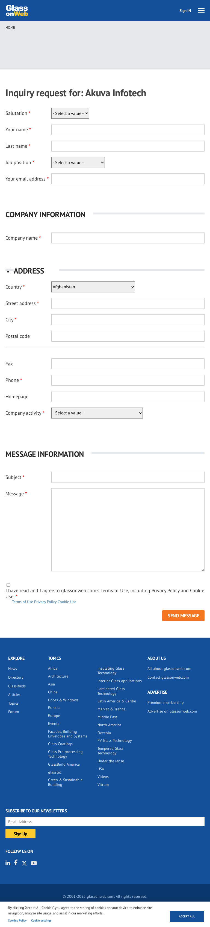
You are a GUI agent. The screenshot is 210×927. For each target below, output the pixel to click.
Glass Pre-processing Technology (65, 754)
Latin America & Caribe (116, 701)
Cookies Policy (17, 920)
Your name (16, 129)
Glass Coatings (60, 743)
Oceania (104, 732)
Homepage (16, 396)
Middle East (107, 716)
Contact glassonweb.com (168, 677)
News (12, 668)
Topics (13, 703)
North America (109, 724)
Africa (52, 668)
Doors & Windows (63, 700)
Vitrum (103, 784)
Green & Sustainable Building (65, 782)
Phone (12, 380)
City (9, 319)
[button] (105, 270)
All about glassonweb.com (169, 668)
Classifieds (17, 686)
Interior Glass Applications (119, 680)
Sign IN (185, 10)
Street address (20, 303)
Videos (103, 776)
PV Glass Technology (114, 740)
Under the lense (110, 761)
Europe (54, 715)
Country (13, 287)
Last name (16, 146)
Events (53, 723)
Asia (51, 684)
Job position (18, 162)
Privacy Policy (45, 601)
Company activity (23, 413)
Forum (13, 711)
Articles (14, 694)
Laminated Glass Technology (111, 691)
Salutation (16, 113)
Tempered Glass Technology (110, 750)
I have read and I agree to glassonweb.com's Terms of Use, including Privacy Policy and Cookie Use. (104, 593)
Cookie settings (41, 920)
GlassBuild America (64, 764)
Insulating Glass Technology (110, 670)
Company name (21, 238)
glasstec (54, 772)
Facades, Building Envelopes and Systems (67, 734)
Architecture (58, 676)
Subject (13, 477)
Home (10, 27)
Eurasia (54, 707)
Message (14, 493)
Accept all (187, 916)
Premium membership (165, 702)
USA (100, 768)
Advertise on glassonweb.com (172, 711)
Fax (9, 364)
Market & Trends (111, 709)
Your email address (25, 179)
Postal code (17, 336)
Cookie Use (67, 601)
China (53, 692)
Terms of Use (22, 601)
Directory (15, 677)
